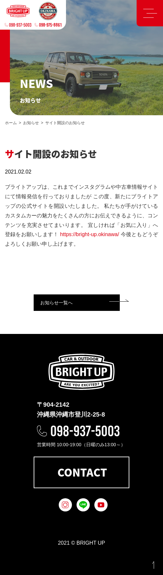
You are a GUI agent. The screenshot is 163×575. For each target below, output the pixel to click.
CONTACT (82, 472)
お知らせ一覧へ (56, 302)
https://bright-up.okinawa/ (89, 234)
